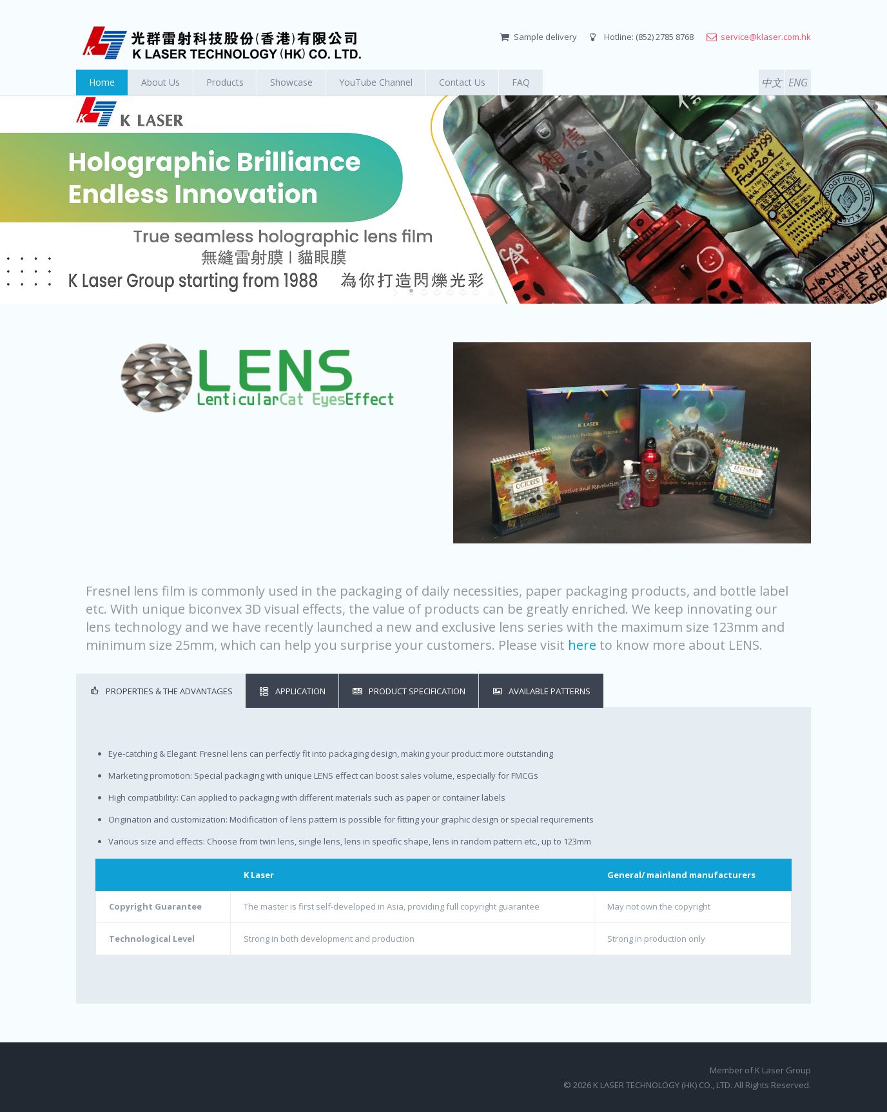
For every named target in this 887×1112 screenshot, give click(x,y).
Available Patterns (541, 690)
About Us (160, 82)
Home (102, 82)
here (582, 645)
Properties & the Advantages (161, 690)
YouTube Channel (376, 82)
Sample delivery (545, 37)
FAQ (521, 82)
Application (292, 690)
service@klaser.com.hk (766, 37)
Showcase (291, 82)
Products (225, 82)
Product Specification (408, 690)
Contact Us (462, 82)
